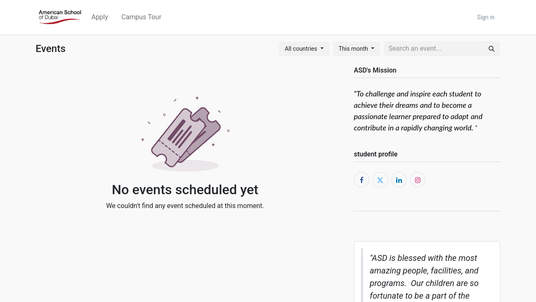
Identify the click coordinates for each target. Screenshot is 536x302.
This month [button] (354, 48)
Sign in (486, 17)
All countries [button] (302, 48)
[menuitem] (100, 17)
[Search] (491, 48)
